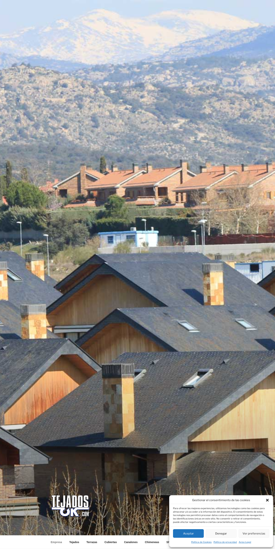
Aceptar (188, 533)
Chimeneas (152, 542)
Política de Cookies (201, 542)
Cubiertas (110, 542)
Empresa (56, 542)
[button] (267, 500)
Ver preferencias (254, 533)
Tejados (74, 542)
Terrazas (92, 542)
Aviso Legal (245, 542)
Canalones (131, 542)
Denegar (221, 533)
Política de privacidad (225, 542)
